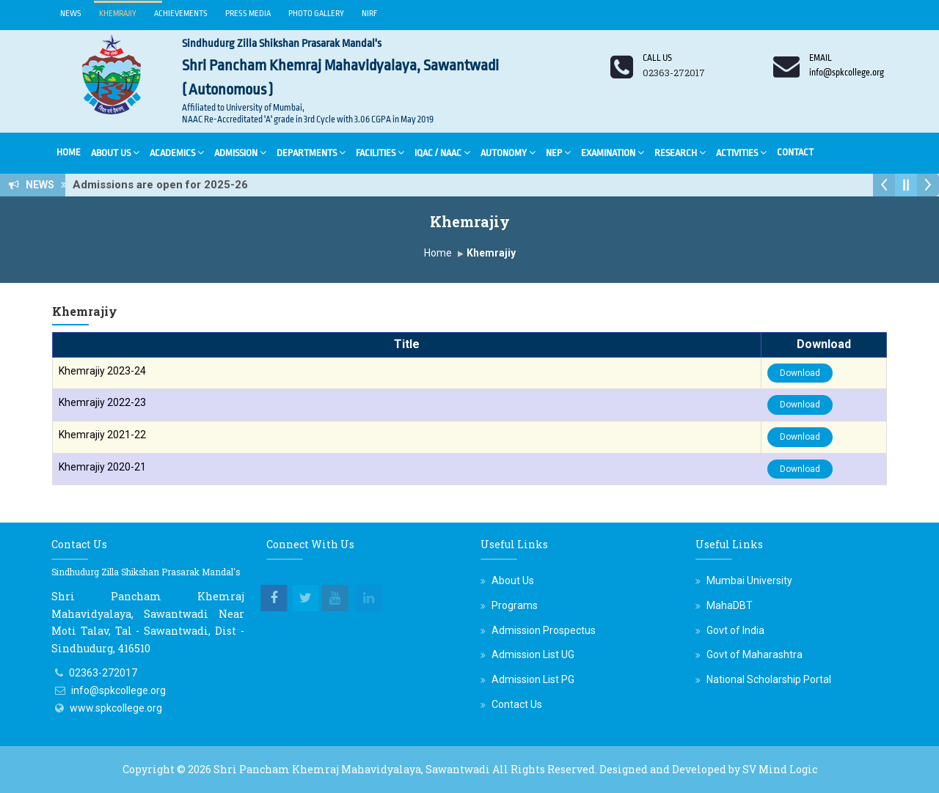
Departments (311, 152)
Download (800, 373)
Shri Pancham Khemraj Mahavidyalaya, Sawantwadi (351, 769)
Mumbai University (749, 580)
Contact (795, 152)
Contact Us (517, 704)
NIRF (370, 13)
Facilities (380, 152)
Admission (240, 152)
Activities (741, 152)
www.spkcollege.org (116, 708)
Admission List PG (533, 679)
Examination (612, 152)
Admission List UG (533, 654)
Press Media (248, 13)
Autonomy (508, 152)
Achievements (181, 13)
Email (820, 58)
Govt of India (735, 630)
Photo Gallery (316, 13)
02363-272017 (103, 673)
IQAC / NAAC (442, 152)
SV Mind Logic (779, 769)
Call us (657, 58)
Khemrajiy (117, 13)
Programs (515, 605)
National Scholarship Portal (768, 679)
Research (680, 152)
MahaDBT (729, 605)
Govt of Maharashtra (754, 654)
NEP (558, 152)
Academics (177, 152)
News (70, 13)
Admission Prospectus (544, 630)
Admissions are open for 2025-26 (165, 184)
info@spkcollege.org (118, 690)
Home (68, 152)
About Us (115, 152)
